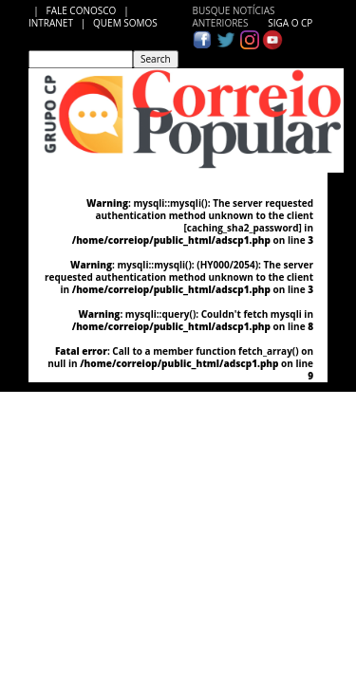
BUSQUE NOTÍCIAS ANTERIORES (234, 16)
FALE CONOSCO (84, 10)
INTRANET (54, 22)
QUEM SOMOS (125, 22)
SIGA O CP (289, 22)
